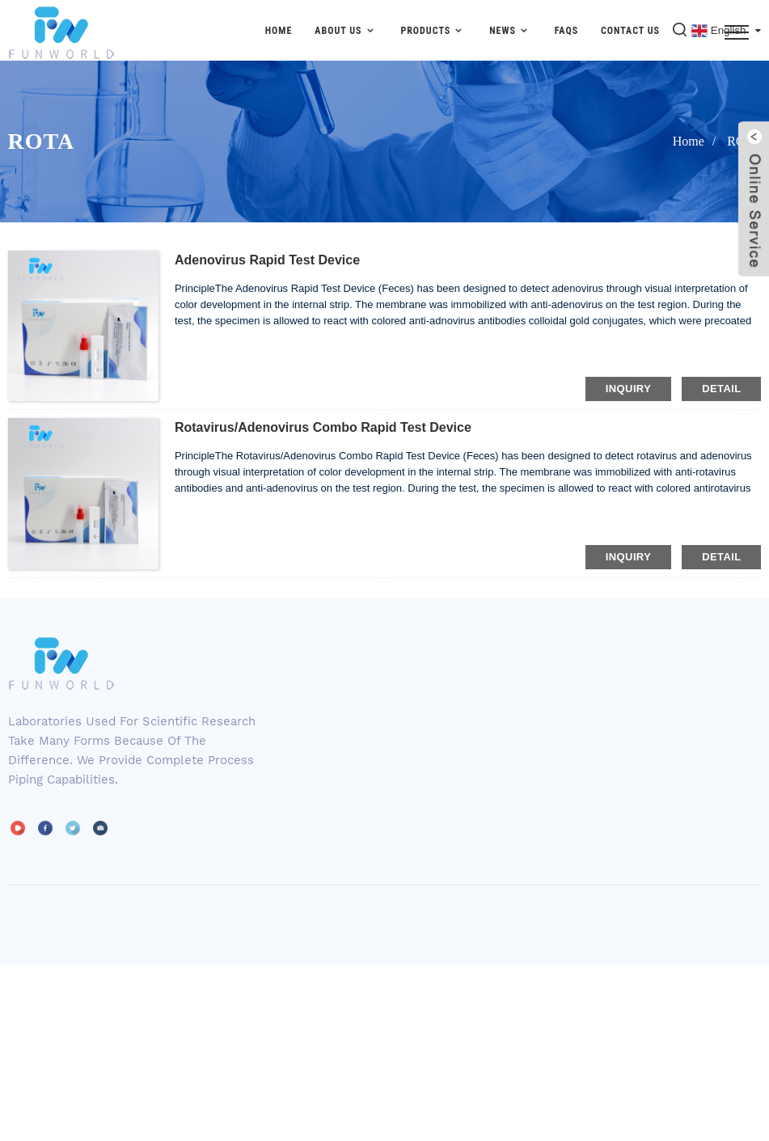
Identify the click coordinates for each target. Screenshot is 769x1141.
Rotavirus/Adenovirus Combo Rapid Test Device (323, 427)
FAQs (566, 30)
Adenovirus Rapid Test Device (267, 260)
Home (279, 30)
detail (721, 388)
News (510, 30)
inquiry (628, 388)
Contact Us (630, 30)
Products (433, 30)
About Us (346, 30)
